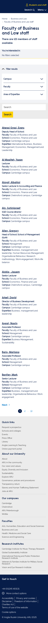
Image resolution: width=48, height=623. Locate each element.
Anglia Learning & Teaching (14, 445)
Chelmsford (7, 507)
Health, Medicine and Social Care (16, 533)
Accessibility (8, 598)
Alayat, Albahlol (11, 182)
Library (5, 442)
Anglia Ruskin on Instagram (7, 584)
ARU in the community (12, 462)
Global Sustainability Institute (14, 552)
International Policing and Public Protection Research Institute (21, 557)
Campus (23, 79)
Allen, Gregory (10, 231)
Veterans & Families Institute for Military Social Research (22, 563)
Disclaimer (7, 601)
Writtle (5, 514)
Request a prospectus (11, 427)
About (4, 459)
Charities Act (8, 604)
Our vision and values (11, 466)
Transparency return (11, 484)
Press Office (7, 438)
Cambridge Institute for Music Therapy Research (23, 549)
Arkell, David (9, 297)
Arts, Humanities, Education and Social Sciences (23, 526)
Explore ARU (7, 477)
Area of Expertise (23, 94)
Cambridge (7, 503)
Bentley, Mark (10, 375)
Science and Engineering (13, 537)
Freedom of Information (25, 601)
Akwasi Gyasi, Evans (13, 128)
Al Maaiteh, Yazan (12, 160)
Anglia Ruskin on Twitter (11, 584)
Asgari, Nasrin (9, 323)
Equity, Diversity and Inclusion (15, 470)
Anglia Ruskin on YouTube (15, 584)
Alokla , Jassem (11, 272)
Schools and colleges (11, 431)
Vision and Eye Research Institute (16, 567)
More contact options (14, 593)
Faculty (23, 86)
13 (31, 411)
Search (7, 114)
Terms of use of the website (15, 607)
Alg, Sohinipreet (11, 208)
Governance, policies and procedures (18, 480)
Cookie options (9, 612)
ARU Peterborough (10, 510)
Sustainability (7, 473)
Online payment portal (12, 449)
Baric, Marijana (10, 352)
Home (4, 19)
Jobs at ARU (7, 491)
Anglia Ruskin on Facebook (3, 584)
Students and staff (36, 5)
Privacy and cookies (25, 598)
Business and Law (19, 19)
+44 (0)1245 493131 (10, 589)
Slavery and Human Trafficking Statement (20, 487)
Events (5, 434)
